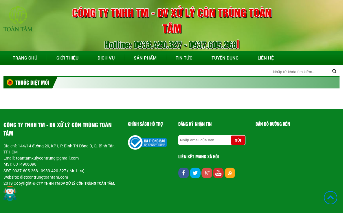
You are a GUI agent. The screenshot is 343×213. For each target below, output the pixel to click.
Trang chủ (25, 58)
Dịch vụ (106, 58)
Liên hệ (266, 58)
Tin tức (184, 58)
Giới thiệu (67, 58)
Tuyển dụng (225, 58)
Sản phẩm (145, 58)
